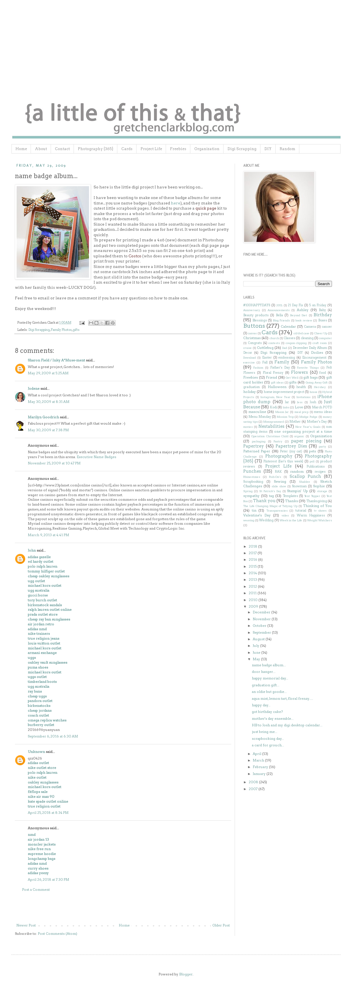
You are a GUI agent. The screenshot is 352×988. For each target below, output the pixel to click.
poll (312, 461)
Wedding (266, 520)
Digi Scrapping (242, 149)
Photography (278, 456)
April (257, 754)
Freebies (178, 149)
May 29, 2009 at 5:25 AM (48, 373)
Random (287, 149)
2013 (253, 579)
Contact (62, 149)
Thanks (291, 501)
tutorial (300, 510)
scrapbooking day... (268, 738)
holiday (249, 391)
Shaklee (304, 481)
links (286, 407)
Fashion (258, 367)
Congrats (255, 343)
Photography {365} (95, 149)
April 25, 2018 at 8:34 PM (48, 812)
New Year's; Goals (308, 426)
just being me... (264, 731)
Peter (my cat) (291, 451)
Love (299, 407)
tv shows (320, 510)
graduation (251, 387)
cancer (327, 327)
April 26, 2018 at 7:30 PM (48, 879)
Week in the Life (291, 520)
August (259, 639)
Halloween (277, 387)
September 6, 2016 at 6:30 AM (53, 736)
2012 (253, 586)
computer (325, 338)
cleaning (307, 338)
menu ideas (323, 412)
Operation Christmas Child (269, 436)
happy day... (261, 705)
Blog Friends (281, 320)
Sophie (319, 486)
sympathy (251, 496)
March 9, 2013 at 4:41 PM (48, 535)
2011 (253, 593)
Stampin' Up (297, 491)
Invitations (303, 397)
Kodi (273, 407)
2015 (253, 566)
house (314, 391)
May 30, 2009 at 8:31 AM (49, 401)
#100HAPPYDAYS (256, 305)
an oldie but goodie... (269, 691)
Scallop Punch (305, 476)
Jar (287, 402)
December (262, 612)
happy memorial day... (270, 678)
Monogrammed (273, 421)
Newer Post (26, 925)
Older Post (221, 925)
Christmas (252, 338)
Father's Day (280, 367)
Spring (248, 491)
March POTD (322, 407)
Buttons (254, 326)
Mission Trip (285, 416)
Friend (271, 377)
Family (281, 362)
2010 (253, 600)
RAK (278, 472)
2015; (279, 305)
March (259, 760)
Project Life (151, 149)
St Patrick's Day (270, 491)
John (32, 550)
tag (271, 496)
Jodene (33, 388)
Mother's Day (317, 422)
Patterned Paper (256, 451)
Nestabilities (271, 426)
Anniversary (251, 310)
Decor (247, 353)
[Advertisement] (123, 907)
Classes (289, 338)
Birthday (323, 314)
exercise (249, 362)
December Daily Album (310, 348)
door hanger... (264, 671)
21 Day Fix (295, 305)
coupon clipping (296, 343)
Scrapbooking (253, 482)
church (274, 338)
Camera (310, 327)
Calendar (288, 326)
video (285, 515)
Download (249, 357)
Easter (267, 357)
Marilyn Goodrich (43, 417)
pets (312, 451)
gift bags (310, 377)
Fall (265, 362)
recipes (320, 472)
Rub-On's (275, 476)
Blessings (259, 320)
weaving (248, 520)
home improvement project (284, 392)
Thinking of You (317, 506)
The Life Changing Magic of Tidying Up (270, 506)
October (260, 625)
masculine (257, 411)
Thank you (264, 500)
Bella (279, 315)
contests (274, 343)
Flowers (299, 372)
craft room (320, 343)
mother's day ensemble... (273, 718)
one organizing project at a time (303, 431)
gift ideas (277, 382)
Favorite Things (308, 367)
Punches (252, 471)
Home (21, 149)
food (322, 373)
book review (303, 320)
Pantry (278, 441)
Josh (313, 402)
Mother (295, 422)
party (322, 446)
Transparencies (277, 510)
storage (322, 491)
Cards (127, 149)
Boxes (322, 320)
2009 (254, 606)
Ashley (303, 310)
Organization (206, 149)
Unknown (36, 752)
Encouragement (314, 357)
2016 (253, 559)
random (297, 471)
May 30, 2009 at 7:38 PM (48, 430)
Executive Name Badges (96, 457)
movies (248, 426)
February (261, 767)
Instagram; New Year (275, 397)
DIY (268, 149)
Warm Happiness (311, 515)
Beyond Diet (298, 315)
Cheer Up (320, 333)
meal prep (301, 412)
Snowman (299, 486)
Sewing (280, 481)
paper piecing (306, 441)
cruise (247, 347)
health (301, 387)
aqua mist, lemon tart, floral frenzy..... (282, 698)
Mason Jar (282, 412)
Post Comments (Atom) (57, 933)
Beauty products (256, 315)
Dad (284, 347)
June (257, 652)
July (256, 645)
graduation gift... (265, 685)
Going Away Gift (317, 382)
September (262, 632)
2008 (254, 782)
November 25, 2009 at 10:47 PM (54, 463)
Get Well (292, 377)
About (41, 149)
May (257, 659)
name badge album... (269, 665)
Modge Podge (308, 416)
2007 (253, 789)
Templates (290, 496)
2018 (253, 546)
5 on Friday (317, 305)
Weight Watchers (319, 520)
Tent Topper (312, 496)
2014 (253, 573)
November (262, 619)
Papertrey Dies (291, 446)
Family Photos (61, 330)
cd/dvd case (301, 333)
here (175, 203)
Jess (299, 402)
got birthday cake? (267, 711)
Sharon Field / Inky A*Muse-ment (56, 360)
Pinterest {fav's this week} (283, 461)
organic (299, 436)
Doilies (317, 352)
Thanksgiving (316, 501)
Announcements (279, 310)
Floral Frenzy (273, 373)
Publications (315, 466)
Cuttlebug (265, 347)
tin (254, 510)
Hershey (320, 387)
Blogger (186, 974)
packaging (259, 441)
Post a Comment (36, 889)
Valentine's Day (257, 515)
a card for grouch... (268, 745)
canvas (252, 333)
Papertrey (253, 446)
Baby (322, 310)
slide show (279, 486)
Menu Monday (259, 417)
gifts (76, 330)
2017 (253, 553)
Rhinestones (251, 476)
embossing (286, 357)
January (259, 774)
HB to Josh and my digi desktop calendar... (287, 725)
